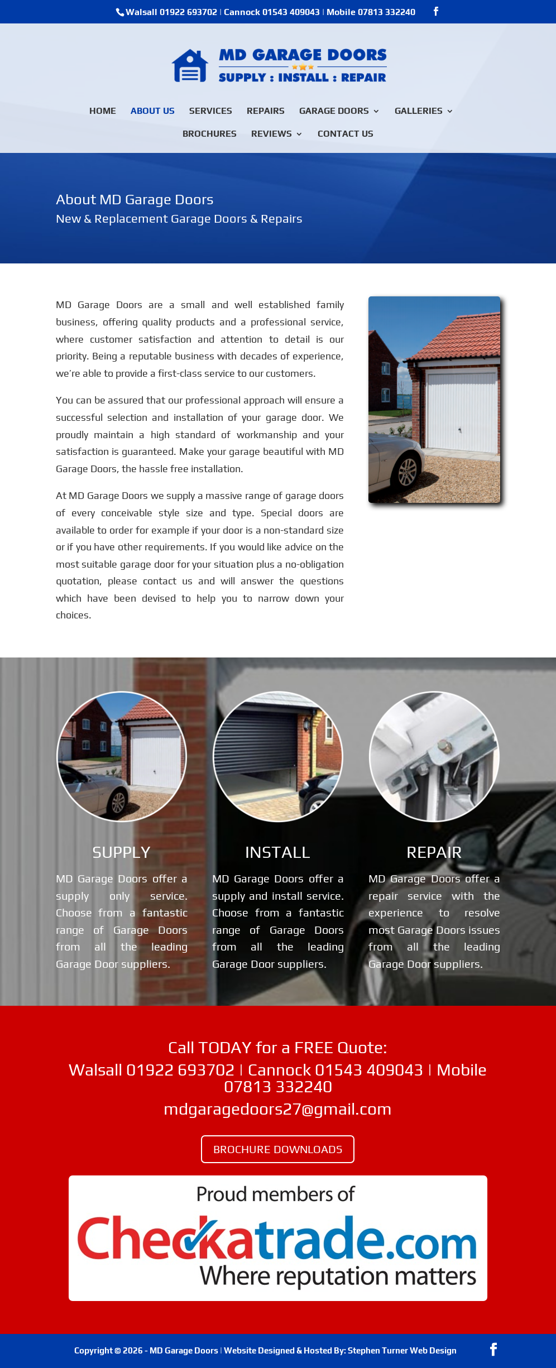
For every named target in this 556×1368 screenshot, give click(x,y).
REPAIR (434, 852)
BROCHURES (210, 134)
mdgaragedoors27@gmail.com (278, 1109)
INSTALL (277, 852)
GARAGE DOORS (334, 111)
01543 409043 (291, 12)
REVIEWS (271, 134)
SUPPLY (121, 852)
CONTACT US (345, 134)
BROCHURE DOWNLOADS (277, 1149)
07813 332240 (386, 12)
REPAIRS (266, 111)
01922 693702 (188, 12)
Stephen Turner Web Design (402, 1350)
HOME (102, 111)
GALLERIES (419, 111)
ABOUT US (153, 111)
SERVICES (210, 111)
